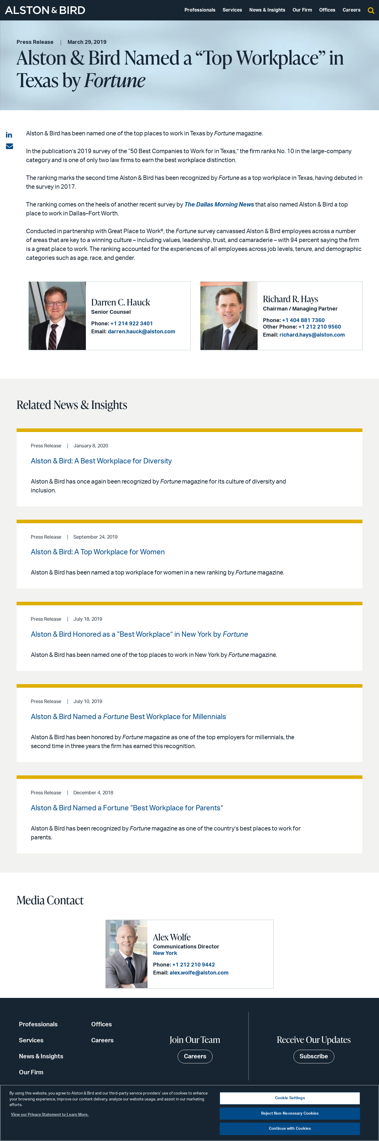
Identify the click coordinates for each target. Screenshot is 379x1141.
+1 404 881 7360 (303, 320)
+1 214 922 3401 (131, 324)
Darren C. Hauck (120, 302)
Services (232, 10)
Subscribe (314, 1057)
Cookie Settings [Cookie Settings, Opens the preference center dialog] (290, 1098)
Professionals (200, 10)
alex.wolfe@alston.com (199, 973)
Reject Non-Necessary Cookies (290, 1114)
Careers (352, 10)
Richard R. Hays (290, 298)
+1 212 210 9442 (193, 965)
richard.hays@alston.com (312, 335)
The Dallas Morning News (219, 205)
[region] (189, 1113)
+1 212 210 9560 (319, 327)
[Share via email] (9, 146)
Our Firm (302, 10)
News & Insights (267, 10)
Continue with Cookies (290, 1129)
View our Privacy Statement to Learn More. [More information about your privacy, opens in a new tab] (50, 1115)
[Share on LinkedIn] (9, 135)
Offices (327, 10)
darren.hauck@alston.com (141, 332)
